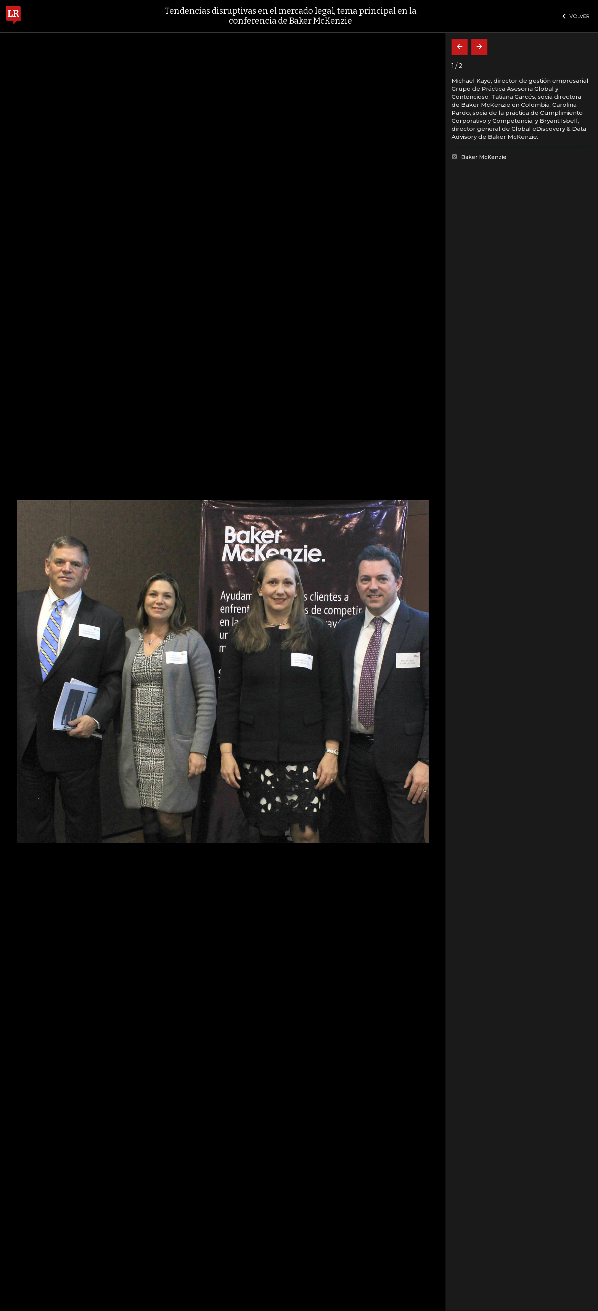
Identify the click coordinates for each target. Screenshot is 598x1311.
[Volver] (460, 47)
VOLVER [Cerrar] (576, 16)
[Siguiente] (479, 47)
